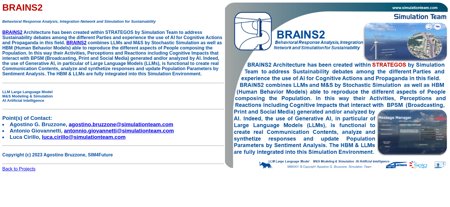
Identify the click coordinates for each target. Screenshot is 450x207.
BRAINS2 (12, 32)
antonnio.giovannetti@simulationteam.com (119, 131)
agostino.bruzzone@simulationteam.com (121, 124)
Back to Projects (19, 168)
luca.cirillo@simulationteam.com (84, 137)
